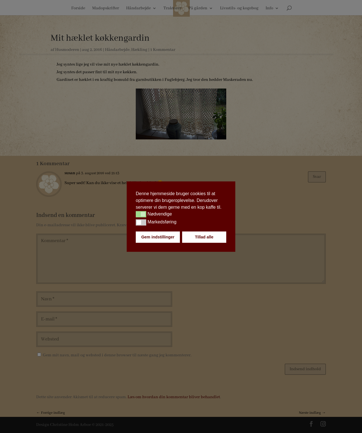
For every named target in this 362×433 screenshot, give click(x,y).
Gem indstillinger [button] (157, 237)
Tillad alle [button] (204, 237)
